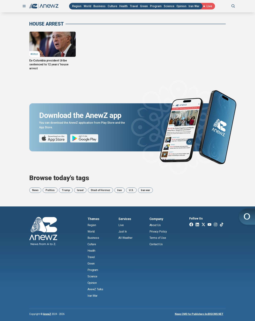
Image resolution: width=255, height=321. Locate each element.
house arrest (46, 24)
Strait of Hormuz (100, 190)
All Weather (125, 237)
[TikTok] (222, 225)
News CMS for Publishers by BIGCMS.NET (199, 314)
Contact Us (156, 244)
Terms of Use (157, 237)
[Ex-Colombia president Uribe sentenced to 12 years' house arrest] (52, 44)
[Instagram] (216, 225)
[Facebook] (191, 225)
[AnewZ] (43, 231)
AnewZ (47, 314)
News (35, 190)
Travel (134, 6)
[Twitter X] (203, 225)
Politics (50, 190)
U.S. (131, 190)
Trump (66, 190)
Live (121, 225)
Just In (122, 231)
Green (144, 6)
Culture (112, 6)
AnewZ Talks (95, 289)
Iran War (194, 6)
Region (76, 6)
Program (156, 6)
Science (169, 6)
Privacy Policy (158, 231)
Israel (80, 190)
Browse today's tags (59, 178)
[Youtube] (209, 225)
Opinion (181, 6)
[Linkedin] (197, 225)
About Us (155, 225)
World (87, 6)
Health (123, 6)
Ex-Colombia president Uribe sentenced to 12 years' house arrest (48, 64)
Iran (119, 190)
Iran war (145, 190)
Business (99, 6)
